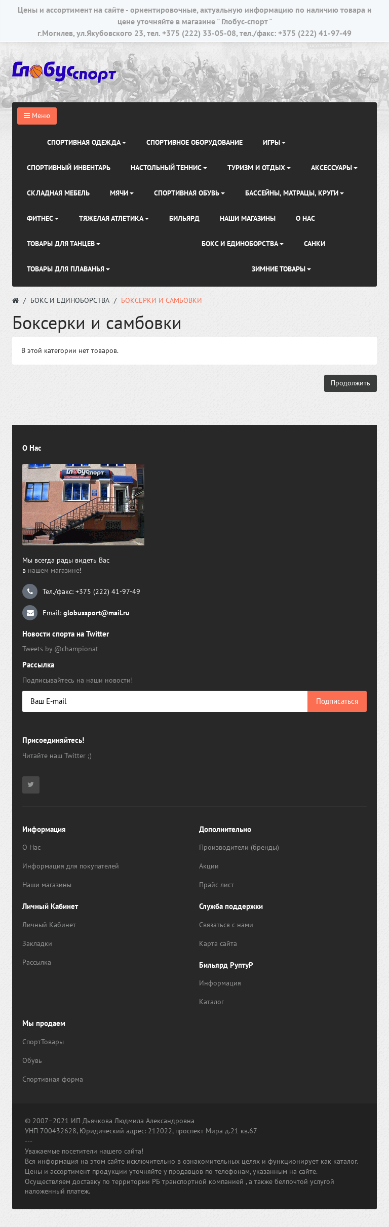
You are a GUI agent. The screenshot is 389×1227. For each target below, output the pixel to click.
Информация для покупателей (70, 865)
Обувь (32, 1060)
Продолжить (350, 382)
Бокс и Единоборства (69, 300)
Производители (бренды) (239, 847)
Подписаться (337, 701)
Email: (76, 612)
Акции (209, 865)
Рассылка (36, 962)
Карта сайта (218, 943)
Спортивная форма (52, 1079)
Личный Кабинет (49, 924)
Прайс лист (216, 884)
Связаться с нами (226, 924)
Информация (220, 982)
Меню (37, 115)
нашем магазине (54, 570)
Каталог (211, 1001)
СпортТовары (43, 1041)
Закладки (37, 943)
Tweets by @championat (60, 648)
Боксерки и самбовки (161, 300)
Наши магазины (46, 884)
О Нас (31, 847)
